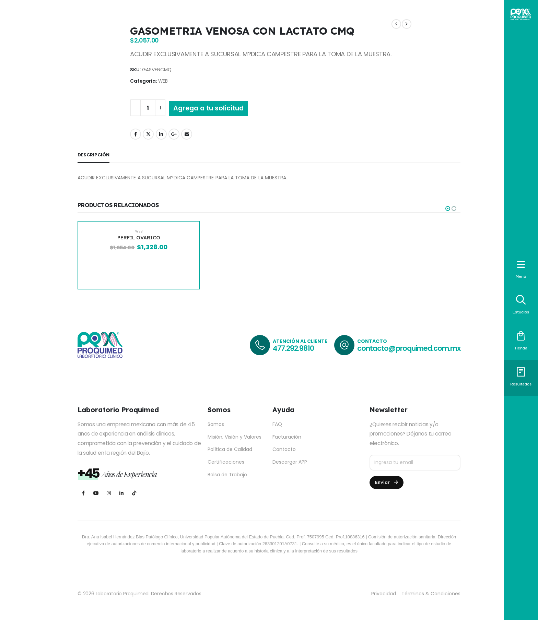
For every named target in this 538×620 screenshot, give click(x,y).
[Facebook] (83, 493)
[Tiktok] (134, 493)
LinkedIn (161, 134)
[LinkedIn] (121, 493)
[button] (448, 208)
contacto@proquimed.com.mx (408, 348)
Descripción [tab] (93, 155)
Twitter (148, 134)
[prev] (396, 24)
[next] (406, 24)
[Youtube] (96, 493)
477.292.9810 (293, 348)
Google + (173, 134)
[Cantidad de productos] (147, 107)
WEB (163, 81)
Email (186, 134)
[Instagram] (108, 493)
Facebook (135, 134)
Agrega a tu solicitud (208, 108)
